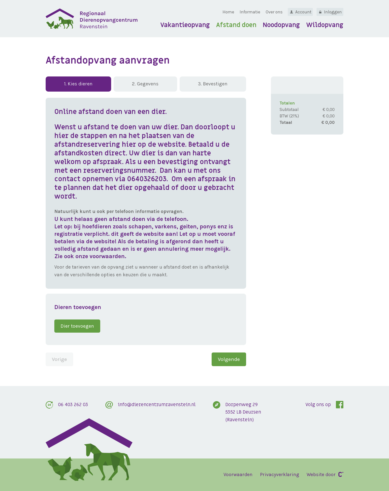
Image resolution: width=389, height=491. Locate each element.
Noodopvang (281, 25)
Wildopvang (324, 25)
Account (303, 11)
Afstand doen (236, 25)
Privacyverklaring (279, 474)
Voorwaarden (238, 474)
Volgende (229, 359)
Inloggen (333, 11)
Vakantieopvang (185, 25)
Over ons (274, 11)
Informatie (250, 11)
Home (228, 11)
